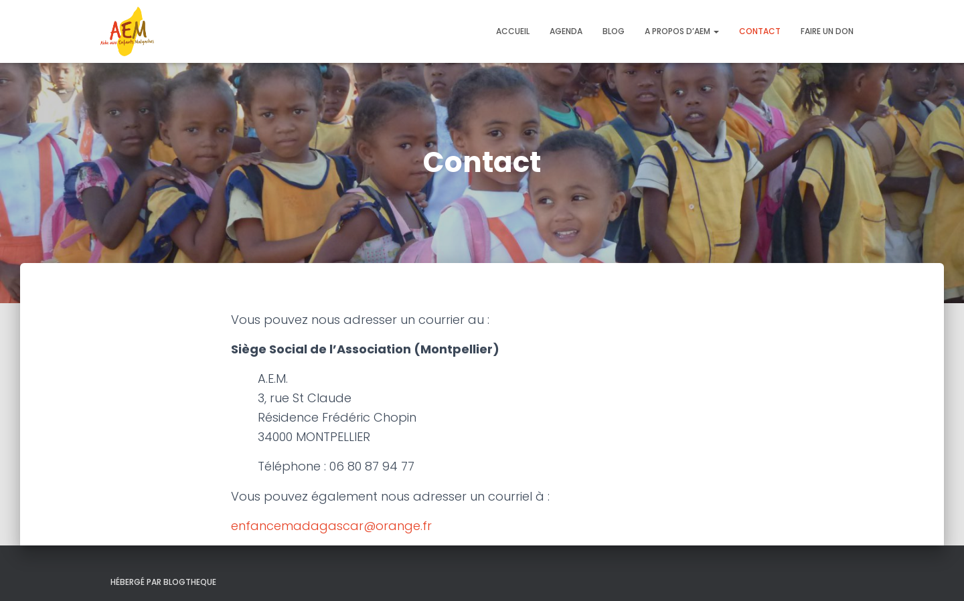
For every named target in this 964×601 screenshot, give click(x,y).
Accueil (513, 31)
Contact (760, 31)
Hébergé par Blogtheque (163, 582)
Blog (613, 31)
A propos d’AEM (682, 31)
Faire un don (827, 31)
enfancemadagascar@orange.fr (331, 525)
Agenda (566, 31)
